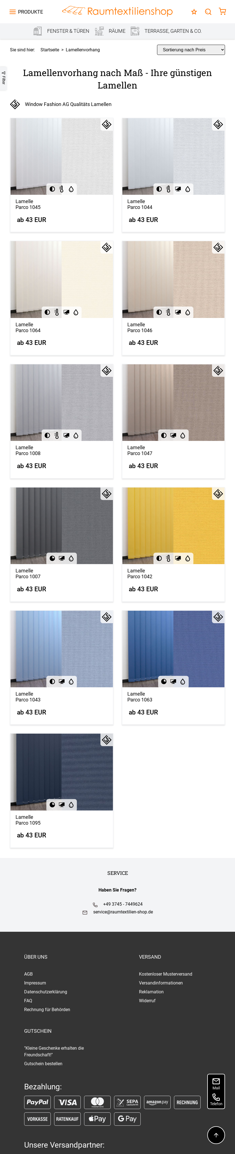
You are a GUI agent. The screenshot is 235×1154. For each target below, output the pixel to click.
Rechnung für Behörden (47, 1009)
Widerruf (147, 1000)
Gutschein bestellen (43, 1063)
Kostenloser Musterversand (165, 974)
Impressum (35, 983)
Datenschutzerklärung (45, 991)
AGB (28, 974)
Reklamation (151, 991)
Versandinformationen (161, 983)
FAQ (28, 1000)
